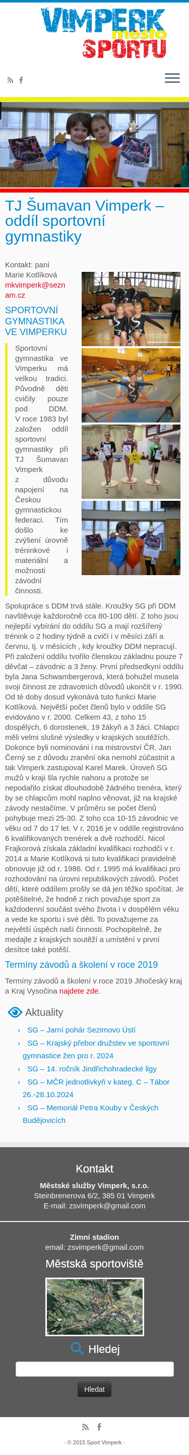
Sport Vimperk (104, 1442)
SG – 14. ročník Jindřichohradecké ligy (92, 1068)
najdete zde (79, 991)
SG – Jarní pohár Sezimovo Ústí (81, 1029)
